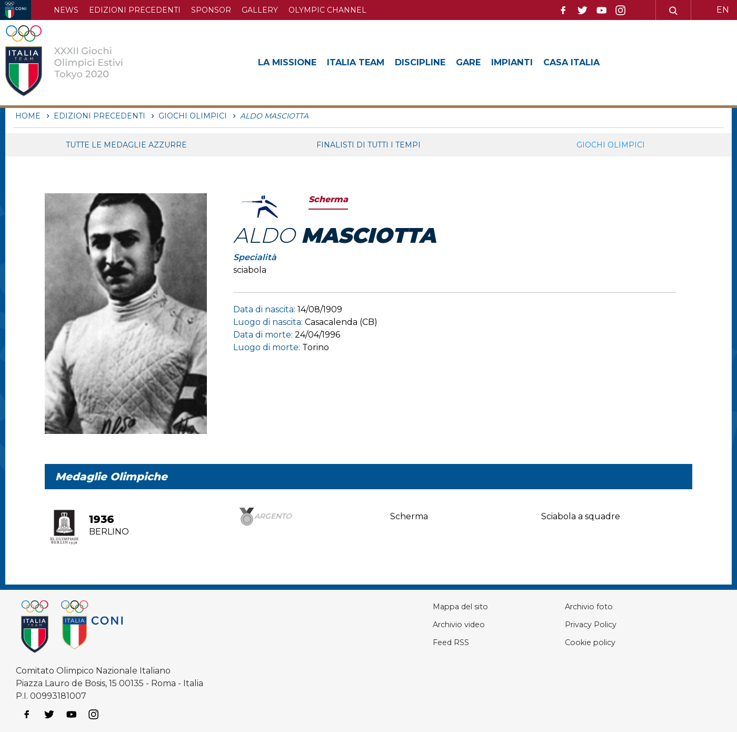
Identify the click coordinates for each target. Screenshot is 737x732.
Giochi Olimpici (610, 145)
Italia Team (365, 62)
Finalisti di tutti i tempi (368, 145)
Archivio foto (573, 606)
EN (722, 10)
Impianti (534, 62)
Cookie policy (575, 642)
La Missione (290, 62)
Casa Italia (599, 62)
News (66, 10)
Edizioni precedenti (135, 10)
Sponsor (211, 10)
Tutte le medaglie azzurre (126, 145)
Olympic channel (327, 10)
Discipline (435, 62)
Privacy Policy (576, 624)
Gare (488, 62)
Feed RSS (421, 642)
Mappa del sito (431, 606)
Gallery (260, 10)
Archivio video (430, 624)
